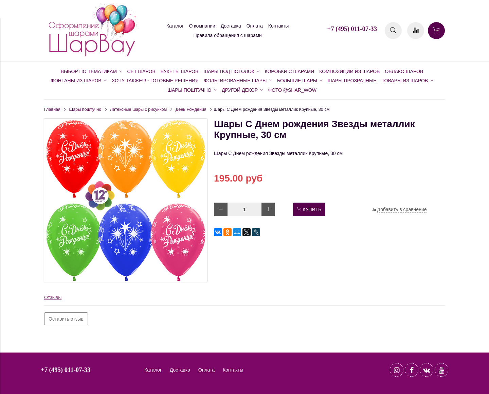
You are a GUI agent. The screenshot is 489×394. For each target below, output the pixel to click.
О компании (202, 26)
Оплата (255, 26)
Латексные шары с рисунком (138, 109)
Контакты (278, 26)
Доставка (231, 26)
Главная (52, 109)
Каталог (175, 26)
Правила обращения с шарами (227, 35)
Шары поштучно (85, 109)
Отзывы (52, 297)
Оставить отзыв (66, 319)
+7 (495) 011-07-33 (352, 28)
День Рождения (191, 109)
